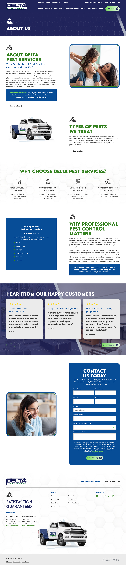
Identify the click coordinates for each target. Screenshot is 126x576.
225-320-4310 (11, 523)
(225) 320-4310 (112, 2)
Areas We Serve (44, 2)
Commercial (72, 499)
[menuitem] (9, 562)
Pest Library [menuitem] (92, 8)
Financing (56, 2)
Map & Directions (12, 526)
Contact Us (55, 507)
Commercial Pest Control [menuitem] (76, 8)
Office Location (78, 415)
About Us (71, 496)
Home (53, 496)
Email (97, 397)
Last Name (99, 389)
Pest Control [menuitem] (59, 8)
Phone (75, 397)
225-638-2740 (27, 523)
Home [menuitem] (40, 8)
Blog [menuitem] (101, 8)
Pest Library (55, 503)
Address (76, 406)
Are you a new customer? (82, 423)
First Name (77, 389)
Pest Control (55, 499)
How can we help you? (81, 432)
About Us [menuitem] (48, 8)
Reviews (65, 2)
